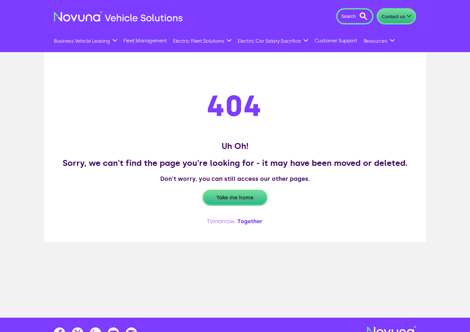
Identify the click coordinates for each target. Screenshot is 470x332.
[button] (354, 16)
